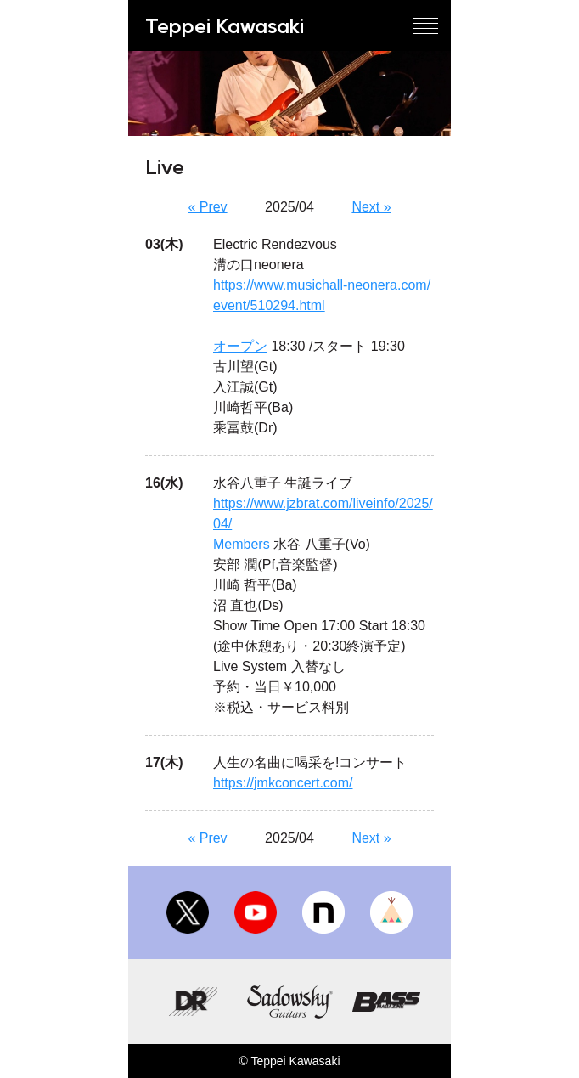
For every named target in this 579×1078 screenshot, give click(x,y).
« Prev (207, 207)
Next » (371, 207)
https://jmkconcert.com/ (283, 783)
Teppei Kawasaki (224, 25)
